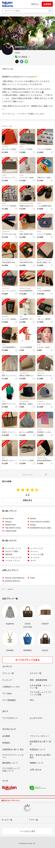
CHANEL (39, 429)
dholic (21, 316)
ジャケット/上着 (37, 554)
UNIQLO (4, 175)
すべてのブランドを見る (27, 660)
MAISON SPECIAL (12, 581)
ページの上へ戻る (27, 831)
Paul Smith (5, 146)
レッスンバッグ (36, 548)
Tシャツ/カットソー (13, 548)
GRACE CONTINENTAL (15, 578)
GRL (3, 373)
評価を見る (27, 500)
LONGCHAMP (6, 288)
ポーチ (33, 561)
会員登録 (47, 4)
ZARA (3, 401)
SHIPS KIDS (40, 373)
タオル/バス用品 (11, 551)
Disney (21, 231)
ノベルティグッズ (12, 561)
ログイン (35, 4)
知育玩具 (8, 554)
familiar (21, 146)
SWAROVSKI (5, 231)
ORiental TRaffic (41, 458)
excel (38, 345)
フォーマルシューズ (13, 557)
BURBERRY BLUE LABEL (44, 260)
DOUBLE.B (40, 401)
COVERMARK (23, 373)
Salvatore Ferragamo (25, 288)
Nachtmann (5, 316)
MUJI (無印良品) (24, 401)
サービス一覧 (6, 820)
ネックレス (34, 557)
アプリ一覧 (33, 820)
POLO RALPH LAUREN (26, 203)
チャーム (34, 551)
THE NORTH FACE (7, 260)
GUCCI (4, 429)
